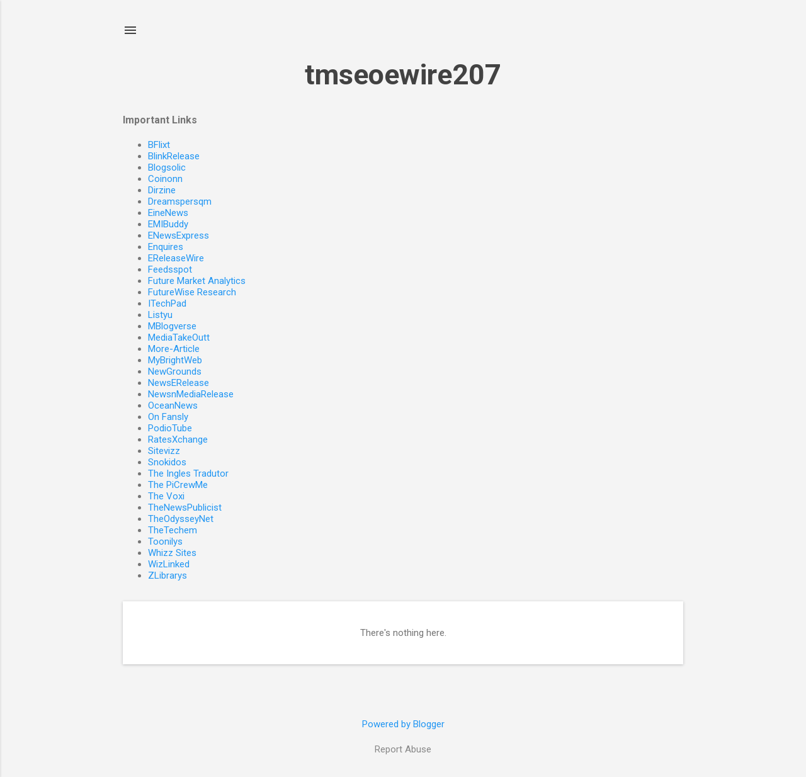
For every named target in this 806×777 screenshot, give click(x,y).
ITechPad (167, 303)
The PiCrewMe (178, 485)
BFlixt (159, 144)
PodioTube (170, 428)
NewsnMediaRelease (191, 394)
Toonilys (165, 541)
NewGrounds (175, 371)
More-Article (174, 348)
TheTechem (172, 530)
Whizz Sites (172, 553)
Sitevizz (164, 451)
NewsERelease (178, 382)
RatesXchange (178, 439)
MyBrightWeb (175, 360)
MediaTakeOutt (179, 337)
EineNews (168, 212)
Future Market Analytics (197, 280)
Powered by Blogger (403, 724)
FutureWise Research (192, 292)
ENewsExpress (178, 235)
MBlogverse (172, 326)
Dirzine (162, 190)
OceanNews (173, 405)
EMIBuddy (168, 224)
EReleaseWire (176, 258)
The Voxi (166, 496)
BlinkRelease (174, 156)
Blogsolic (167, 167)
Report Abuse (403, 749)
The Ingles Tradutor (188, 473)
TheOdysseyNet (180, 519)
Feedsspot (170, 269)
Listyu (160, 314)
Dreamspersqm (180, 201)
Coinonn (165, 178)
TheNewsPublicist (185, 507)
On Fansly (168, 417)
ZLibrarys (167, 575)
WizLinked (169, 564)
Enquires (165, 246)
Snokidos (167, 462)
